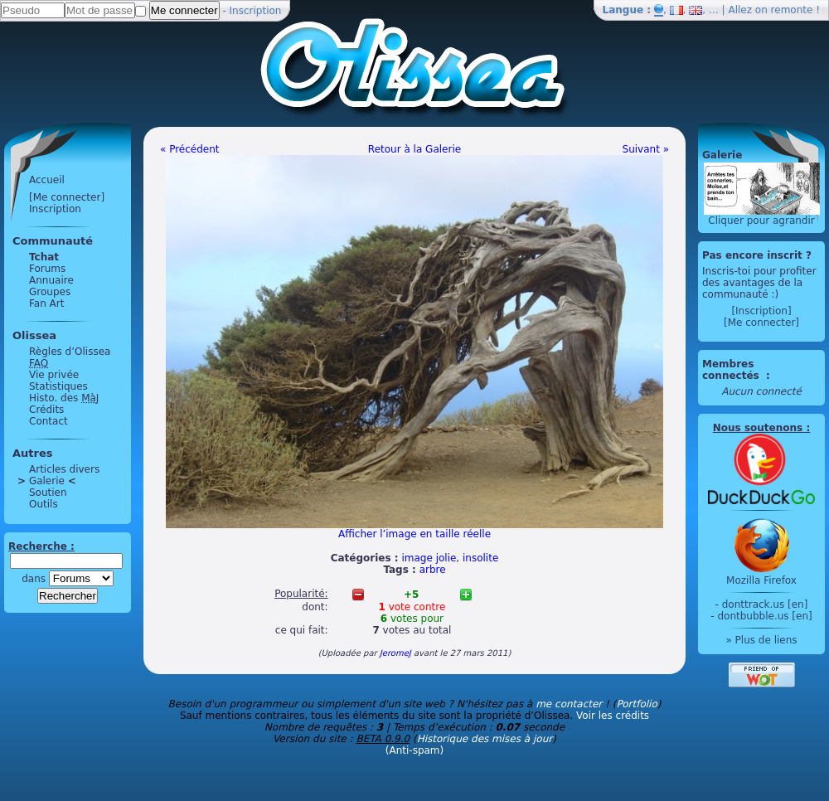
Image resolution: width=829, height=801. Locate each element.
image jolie (428, 558)
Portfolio (636, 704)
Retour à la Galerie (414, 149)
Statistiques (58, 386)
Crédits (46, 409)
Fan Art (46, 303)
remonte (792, 10)
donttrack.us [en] (765, 604)
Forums (47, 268)
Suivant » (646, 149)
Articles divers (64, 469)
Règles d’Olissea (69, 351)
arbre (432, 569)
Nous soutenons (757, 428)
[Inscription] (761, 311)
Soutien (48, 492)
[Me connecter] (66, 197)
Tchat (44, 257)
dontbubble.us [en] (764, 616)
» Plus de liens (761, 640)
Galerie (46, 481)
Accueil (47, 180)
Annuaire (51, 280)
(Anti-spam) (414, 750)
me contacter (569, 704)
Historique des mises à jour (485, 739)
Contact (48, 421)
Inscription (256, 11)
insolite (480, 558)
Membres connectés (732, 369)
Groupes (49, 292)
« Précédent (190, 149)
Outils (43, 504)
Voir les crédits (612, 715)
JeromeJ (395, 653)
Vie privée (54, 375)
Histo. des (64, 398)
